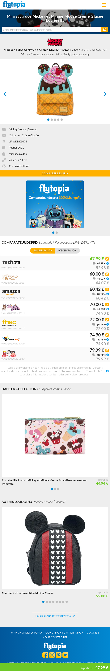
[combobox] (51, 29)
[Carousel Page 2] (52, 119)
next (101, 95)
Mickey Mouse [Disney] (22, 129)
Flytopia (14, 5)
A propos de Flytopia (26, 632)
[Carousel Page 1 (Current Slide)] (48, 119)
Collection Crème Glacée (24, 135)
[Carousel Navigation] (55, 94)
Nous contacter (55, 637)
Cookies (93, 632)
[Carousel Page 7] (63, 602)
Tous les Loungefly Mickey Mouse (55, 615)
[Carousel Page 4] (58, 119)
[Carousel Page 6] (60, 602)
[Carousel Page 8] (67, 602)
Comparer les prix (55, 173)
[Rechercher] (104, 29)
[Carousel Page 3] (55, 119)
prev (9, 95)
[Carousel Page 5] (62, 119)
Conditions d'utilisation (64, 632)
